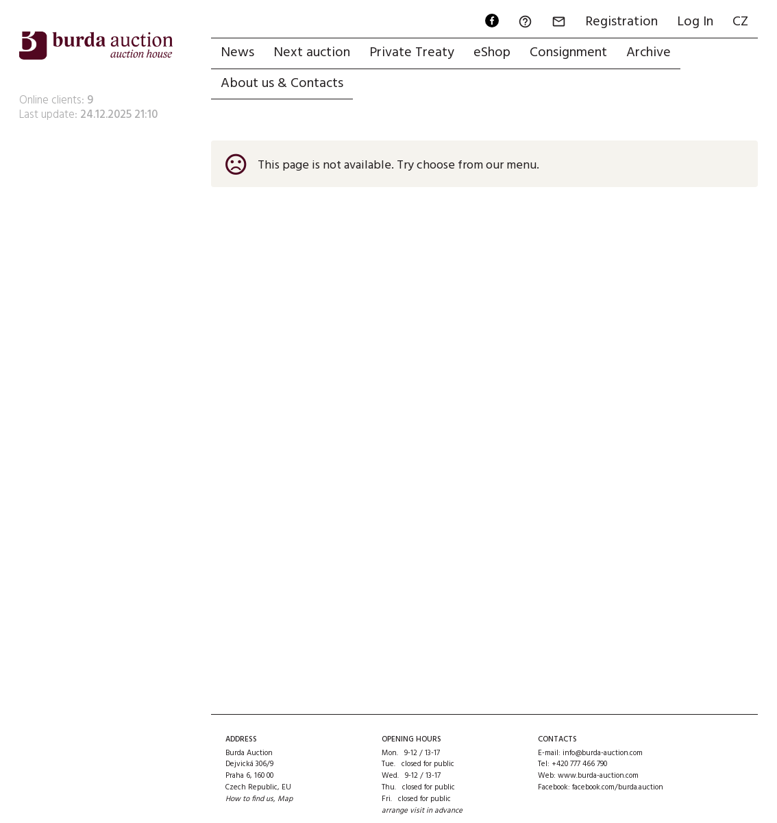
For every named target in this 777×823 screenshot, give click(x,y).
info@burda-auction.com (603, 753)
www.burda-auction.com (598, 776)
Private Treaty (411, 53)
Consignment (568, 53)
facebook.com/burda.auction (617, 787)
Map (285, 799)
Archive (648, 53)
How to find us (249, 799)
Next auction (311, 53)
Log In (695, 22)
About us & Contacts (282, 84)
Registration (621, 22)
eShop (491, 53)
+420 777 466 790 (579, 764)
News (237, 53)
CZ (740, 22)
